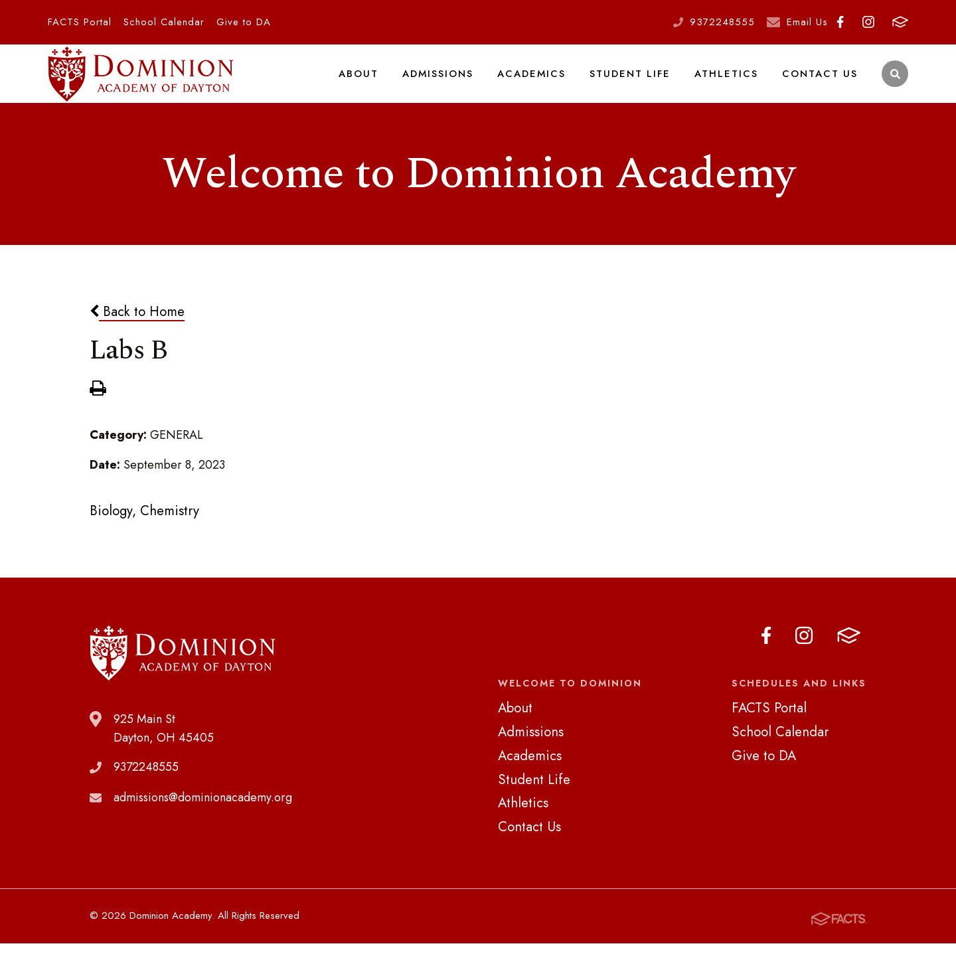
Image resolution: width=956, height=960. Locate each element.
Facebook (840, 22)
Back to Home (137, 329)
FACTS (900, 22)
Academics (540, 82)
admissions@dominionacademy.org (203, 816)
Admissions (447, 82)
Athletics (729, 82)
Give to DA (243, 22)
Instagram (868, 22)
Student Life (636, 82)
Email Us (807, 22)
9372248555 (722, 22)
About (368, 82)
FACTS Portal (80, 22)
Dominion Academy (141, 83)
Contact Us (821, 82)
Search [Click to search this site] (895, 83)
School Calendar (163, 22)
